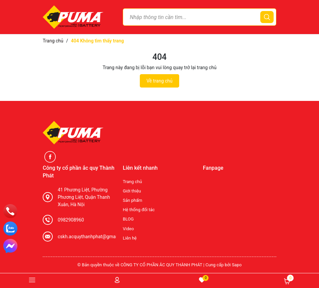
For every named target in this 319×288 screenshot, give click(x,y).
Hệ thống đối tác (139, 209)
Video (128, 228)
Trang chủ (132, 181)
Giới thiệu (132, 190)
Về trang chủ (159, 81)
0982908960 (71, 220)
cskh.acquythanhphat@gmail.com (93, 236)
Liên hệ (130, 238)
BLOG (128, 219)
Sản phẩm (132, 200)
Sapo (237, 264)
